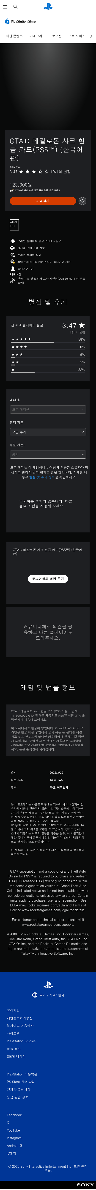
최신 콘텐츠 (14, 36)
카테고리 (35, 36)
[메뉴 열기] (5, 7)
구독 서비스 (76, 36)
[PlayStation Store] (21, 21)
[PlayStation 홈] (48, 6)
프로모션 (55, 36)
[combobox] (48, 409)
